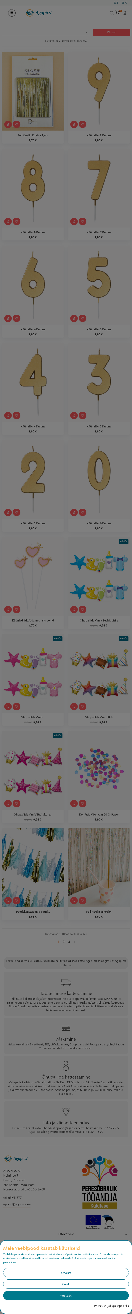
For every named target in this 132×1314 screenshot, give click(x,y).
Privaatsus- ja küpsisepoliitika (111, 1306)
